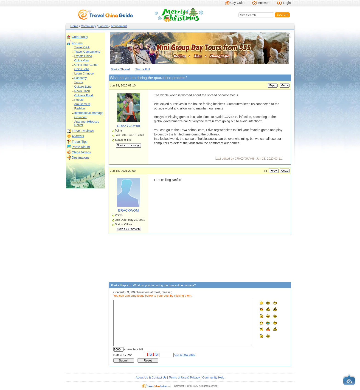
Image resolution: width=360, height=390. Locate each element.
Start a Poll (142, 69)
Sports (78, 82)
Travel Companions (87, 51)
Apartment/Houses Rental (86, 123)
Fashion (79, 108)
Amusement (119, 26)
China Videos (81, 152)
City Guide (237, 3)
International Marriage (88, 113)
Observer (80, 117)
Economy (80, 78)
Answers (264, 3)
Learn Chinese (84, 73)
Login (287, 3)
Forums (103, 26)
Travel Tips (79, 141)
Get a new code (184, 354)
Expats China (83, 56)
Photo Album (81, 147)
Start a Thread (120, 69)
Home (74, 26)
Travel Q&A (82, 47)
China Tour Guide (86, 64)
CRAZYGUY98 (128, 126)
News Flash (82, 91)
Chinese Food (83, 95)
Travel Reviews (83, 131)
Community (88, 26)
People (79, 99)
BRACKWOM (128, 210)
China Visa (81, 60)
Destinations (81, 157)
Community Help (213, 377)
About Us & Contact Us (151, 377)
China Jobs (81, 69)
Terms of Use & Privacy (184, 377)
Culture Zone (83, 86)
